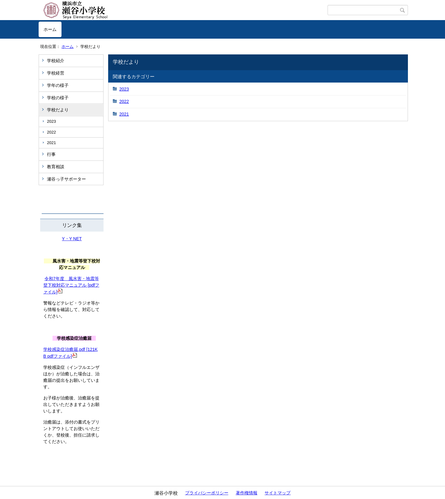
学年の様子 (58, 85)
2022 (51, 132)
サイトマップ (277, 492)
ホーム (50, 29)
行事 (51, 154)
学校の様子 (58, 97)
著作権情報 (246, 492)
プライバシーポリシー (206, 492)
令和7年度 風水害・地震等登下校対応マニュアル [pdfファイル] (71, 285)
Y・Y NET (72, 238)
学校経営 (55, 72)
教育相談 (55, 166)
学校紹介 (55, 60)
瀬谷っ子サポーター (66, 179)
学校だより (58, 109)
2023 (51, 121)
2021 (51, 142)
